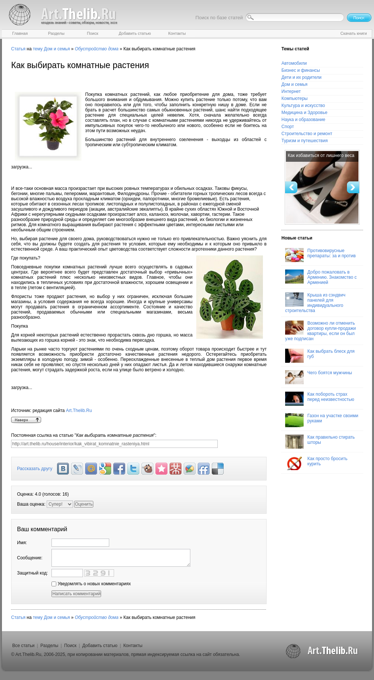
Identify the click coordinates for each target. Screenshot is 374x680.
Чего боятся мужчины (318, 377)
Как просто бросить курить (316, 463)
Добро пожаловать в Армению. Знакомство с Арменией (321, 277)
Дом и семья (57, 48)
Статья (18, 48)
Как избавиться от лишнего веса (321, 155)
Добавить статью (99, 645)
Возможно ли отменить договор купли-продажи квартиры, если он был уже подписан (320, 331)
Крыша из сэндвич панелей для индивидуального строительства (315, 302)
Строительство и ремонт (306, 133)
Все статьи (23, 645)
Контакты (133, 645)
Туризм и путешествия (304, 140)
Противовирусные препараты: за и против (320, 255)
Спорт (287, 126)
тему (38, 48)
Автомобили (294, 63)
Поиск (70, 645)
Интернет (291, 91)
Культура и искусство (303, 105)
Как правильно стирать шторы (320, 442)
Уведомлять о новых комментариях (91, 583)
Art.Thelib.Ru (79, 410)
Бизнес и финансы (300, 70)
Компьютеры (294, 98)
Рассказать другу (34, 468)
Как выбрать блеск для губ (319, 356)
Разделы (49, 645)
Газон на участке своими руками (321, 420)
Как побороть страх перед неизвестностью (319, 399)
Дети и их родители (301, 77)
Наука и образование (303, 119)
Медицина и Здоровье (304, 112)
